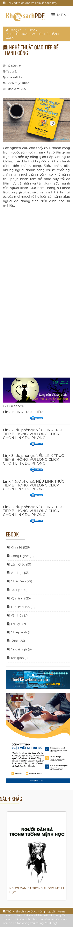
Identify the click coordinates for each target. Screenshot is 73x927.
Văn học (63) (18, 573)
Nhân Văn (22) (19, 581)
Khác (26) (16, 641)
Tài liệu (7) (16, 624)
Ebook (32, 30)
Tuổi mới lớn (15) (21, 607)
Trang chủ (14, 30)
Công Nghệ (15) (20, 556)
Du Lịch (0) (17, 590)
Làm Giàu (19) (19, 564)
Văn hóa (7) (17, 615)
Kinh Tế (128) (18, 547)
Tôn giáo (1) (17, 658)
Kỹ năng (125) (19, 598)
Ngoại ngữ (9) (19, 649)
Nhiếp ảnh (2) (19, 632)
